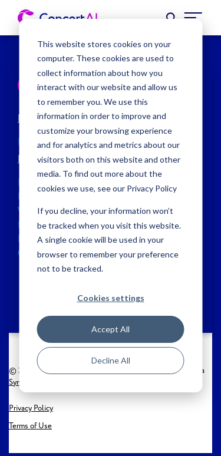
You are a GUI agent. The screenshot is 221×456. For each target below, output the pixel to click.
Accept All (110, 329)
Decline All (110, 360)
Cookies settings (110, 298)
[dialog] (110, 205)
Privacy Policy (31, 408)
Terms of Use (30, 426)
